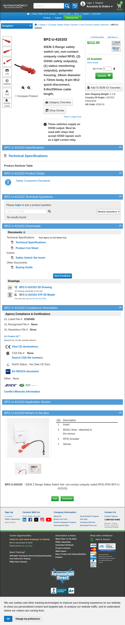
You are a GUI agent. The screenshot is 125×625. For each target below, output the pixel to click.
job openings (27, 535)
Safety (42, 24)
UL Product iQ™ (12, 336)
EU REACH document (25, 371)
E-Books (59, 546)
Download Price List (88, 514)
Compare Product (26, 96)
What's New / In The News (66, 528)
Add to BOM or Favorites (104, 87)
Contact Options (111, 505)
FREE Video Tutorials (18, 551)
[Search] (49, 6)
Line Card (96, 14)
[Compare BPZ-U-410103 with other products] (15, 96)
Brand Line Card (60, 508)
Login (89, 3)
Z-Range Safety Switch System (63, 24)
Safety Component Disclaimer (33, 180)
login (18, 205)
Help (64, 238)
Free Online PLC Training (20, 548)
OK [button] (8, 618)
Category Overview (58, 102)
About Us (57, 505)
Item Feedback (62, 276)
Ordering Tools (72, 18)
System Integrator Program (65, 511)
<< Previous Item (97, 37)
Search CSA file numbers (27, 357)
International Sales (61, 514)
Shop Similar (54, 110)
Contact (85, 14)
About (76, 14)
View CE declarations (25, 346)
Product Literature (63, 537)
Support (58, 18)
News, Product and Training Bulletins (71, 543)
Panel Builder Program (89, 505)
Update (101, 75)
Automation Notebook (65, 534)
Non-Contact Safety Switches (95, 24)
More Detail (92, 62)
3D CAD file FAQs (39, 299)
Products (47, 18)
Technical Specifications (26, 156)
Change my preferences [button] (28, 618)
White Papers (61, 540)
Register (99, 3)
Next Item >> (113, 37)
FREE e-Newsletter (63, 531)
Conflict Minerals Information (22, 391)
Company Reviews (87, 511)
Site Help (84, 508)
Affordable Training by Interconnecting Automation (31, 545)
